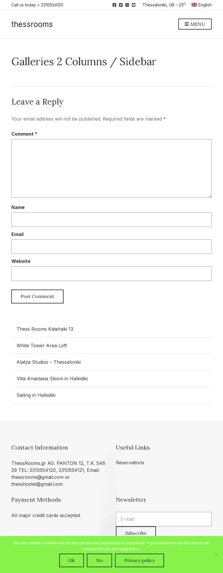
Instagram (127, 5)
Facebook (114, 5)
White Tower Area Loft (42, 345)
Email (17, 234)
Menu (195, 24)
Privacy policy (139, 560)
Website (20, 261)
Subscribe (136, 533)
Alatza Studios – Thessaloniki (49, 362)
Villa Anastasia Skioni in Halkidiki (52, 378)
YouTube (134, 5)
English (202, 4)
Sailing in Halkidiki (36, 395)
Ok (72, 560)
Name (18, 207)
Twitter (121, 5)
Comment (24, 134)
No (99, 560)
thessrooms (32, 24)
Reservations (130, 462)
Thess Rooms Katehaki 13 (45, 329)
